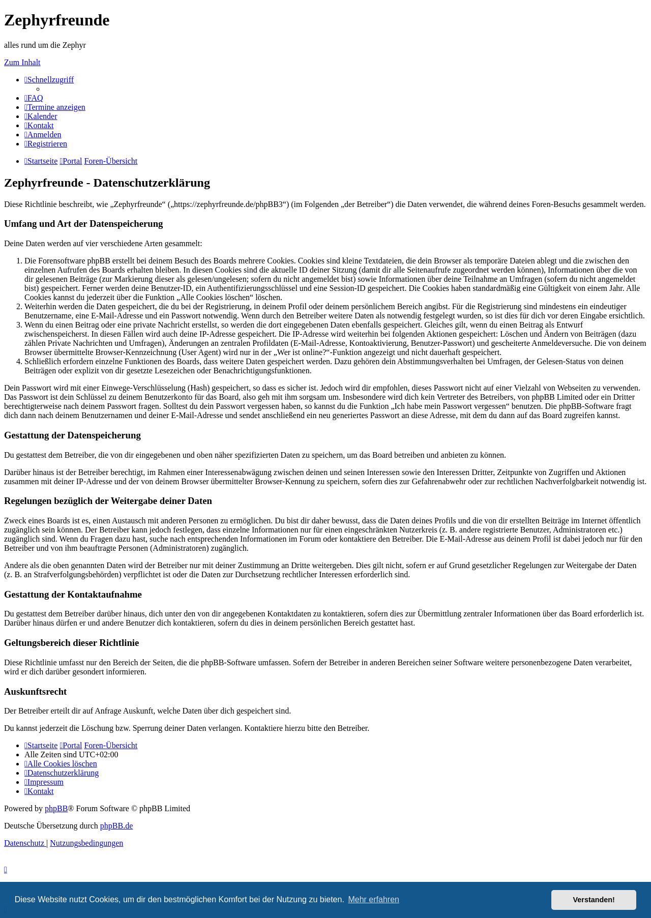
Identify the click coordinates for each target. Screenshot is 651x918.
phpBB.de (116, 825)
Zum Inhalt (22, 62)
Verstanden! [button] (594, 900)
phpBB (56, 808)
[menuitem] (33, 98)
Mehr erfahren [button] (373, 899)
